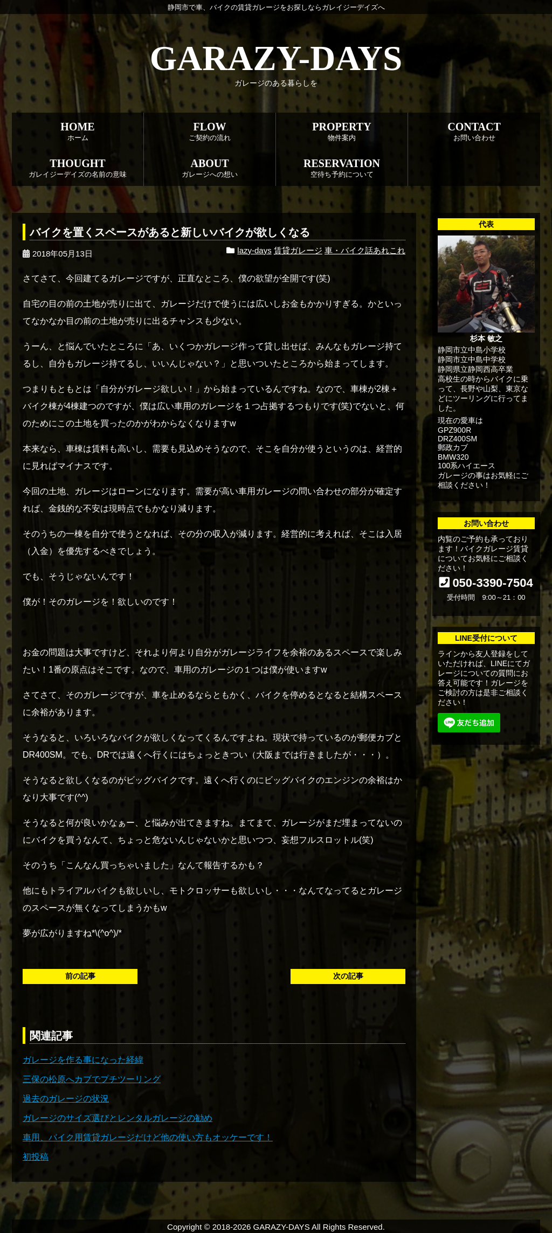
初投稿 (36, 1156)
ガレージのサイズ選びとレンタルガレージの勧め (117, 1118)
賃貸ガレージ (298, 250)
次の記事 (348, 976)
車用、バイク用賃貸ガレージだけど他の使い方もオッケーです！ (148, 1137)
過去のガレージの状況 (66, 1098)
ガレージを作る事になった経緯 (83, 1059)
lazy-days (254, 250)
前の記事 (80, 976)
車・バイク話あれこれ (365, 250)
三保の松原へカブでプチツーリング (92, 1079)
